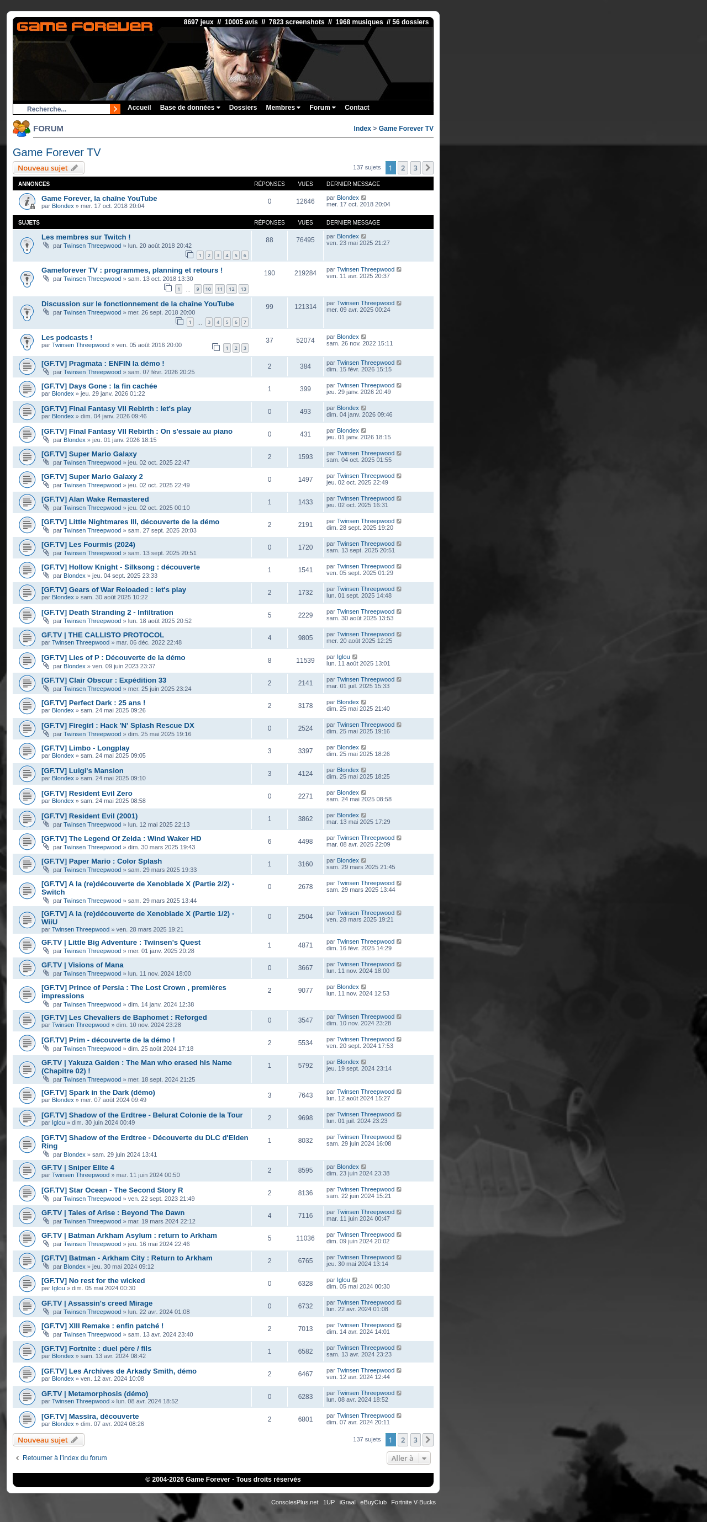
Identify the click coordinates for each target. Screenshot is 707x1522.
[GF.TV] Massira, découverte (90, 1416)
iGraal (348, 1502)
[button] (428, 167)
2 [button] (403, 168)
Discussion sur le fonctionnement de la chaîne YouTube (137, 304)
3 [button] (416, 168)
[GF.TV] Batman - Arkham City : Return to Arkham (127, 1258)
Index (362, 128)
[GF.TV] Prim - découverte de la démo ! (108, 1040)
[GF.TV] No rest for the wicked (93, 1280)
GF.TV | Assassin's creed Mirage (96, 1303)
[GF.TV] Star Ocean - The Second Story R (112, 1190)
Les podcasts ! (66, 337)
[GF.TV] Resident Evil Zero (87, 793)
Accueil (139, 107)
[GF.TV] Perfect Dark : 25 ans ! (93, 703)
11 (220, 288)
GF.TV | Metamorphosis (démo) (94, 1394)
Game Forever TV (406, 128)
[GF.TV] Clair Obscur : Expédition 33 (103, 680)
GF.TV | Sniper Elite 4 (77, 1167)
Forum (322, 107)
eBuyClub (373, 1502)
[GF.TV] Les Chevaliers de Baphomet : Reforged (124, 1017)
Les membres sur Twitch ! (86, 237)
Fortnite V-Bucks (413, 1502)
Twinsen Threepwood (92, 245)
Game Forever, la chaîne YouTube (99, 198)
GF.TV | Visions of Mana (82, 965)
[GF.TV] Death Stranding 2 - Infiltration (107, 612)
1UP (329, 1502)
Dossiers (243, 107)
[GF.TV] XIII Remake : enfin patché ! (102, 1326)
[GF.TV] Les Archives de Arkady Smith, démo (119, 1371)
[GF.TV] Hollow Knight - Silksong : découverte (120, 567)
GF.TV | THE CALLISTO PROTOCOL (102, 635)
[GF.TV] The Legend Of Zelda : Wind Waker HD (121, 838)
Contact (357, 107)
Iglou (343, 656)
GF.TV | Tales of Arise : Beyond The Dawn (112, 1213)
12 (231, 288)
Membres (283, 107)
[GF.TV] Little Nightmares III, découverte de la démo (130, 522)
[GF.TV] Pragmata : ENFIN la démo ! (103, 363)
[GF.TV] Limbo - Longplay (85, 748)
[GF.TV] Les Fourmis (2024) (88, 544)
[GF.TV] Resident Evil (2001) (89, 816)
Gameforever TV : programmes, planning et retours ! (132, 270)
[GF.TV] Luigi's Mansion (82, 771)
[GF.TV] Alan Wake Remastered (95, 499)
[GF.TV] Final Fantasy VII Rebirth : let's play (116, 409)
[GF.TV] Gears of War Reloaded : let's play (113, 590)
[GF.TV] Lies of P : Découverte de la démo (113, 657)
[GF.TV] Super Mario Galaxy (89, 454)
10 (208, 288)
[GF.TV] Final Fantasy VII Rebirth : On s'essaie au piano (137, 431)
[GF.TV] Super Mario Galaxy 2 (92, 476)
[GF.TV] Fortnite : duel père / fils (96, 1348)
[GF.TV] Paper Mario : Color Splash (101, 861)
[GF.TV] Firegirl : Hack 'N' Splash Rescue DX (117, 725)
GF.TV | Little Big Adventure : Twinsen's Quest (121, 942)
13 (243, 288)
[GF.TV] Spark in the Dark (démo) (98, 1092)
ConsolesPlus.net (295, 1502)
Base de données (190, 107)
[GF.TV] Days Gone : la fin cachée (99, 386)
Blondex (63, 206)
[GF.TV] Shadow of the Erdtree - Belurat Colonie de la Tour (142, 1115)
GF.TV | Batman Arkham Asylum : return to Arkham (129, 1235)
